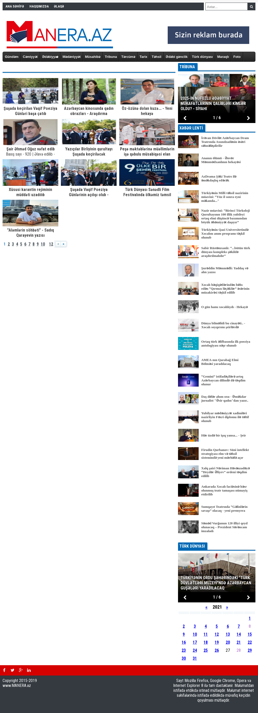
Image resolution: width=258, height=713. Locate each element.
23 (184, 650)
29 (250, 650)
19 (217, 642)
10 (43, 244)
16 (184, 642)
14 (239, 634)
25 (206, 650)
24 (195, 650)
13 (228, 634)
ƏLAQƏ (59, 6)
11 (206, 634)
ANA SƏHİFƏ (14, 6)
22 (250, 642)
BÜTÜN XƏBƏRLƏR (217, 539)
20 (228, 642)
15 (250, 634)
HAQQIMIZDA (39, 6)
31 (195, 658)
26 (217, 650)
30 (184, 658)
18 (206, 642)
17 (195, 642)
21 (239, 642)
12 (51, 244)
